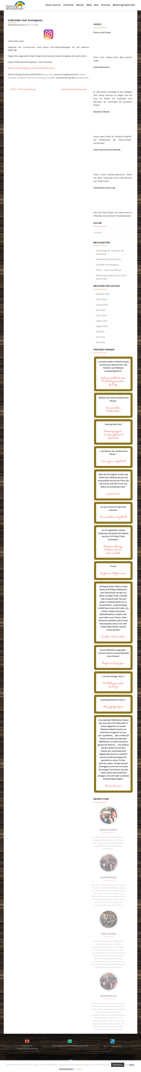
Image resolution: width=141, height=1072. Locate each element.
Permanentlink (82, 77)
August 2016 (102, 326)
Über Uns (92, 5)
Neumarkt (31, 77)
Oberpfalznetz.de (113, 707)
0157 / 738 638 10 (112, 1046)
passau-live (113, 494)
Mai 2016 (100, 342)
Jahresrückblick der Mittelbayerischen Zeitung (113, 381)
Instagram (21, 77)
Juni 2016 (100, 337)
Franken (81, 74)
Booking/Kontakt (124, 5)
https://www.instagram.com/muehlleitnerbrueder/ (31, 68)
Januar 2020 (102, 304)
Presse (105, 5)
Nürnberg (41, 77)
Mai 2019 (100, 310)
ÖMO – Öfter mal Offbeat (22, 89)
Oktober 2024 (103, 294)
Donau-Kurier (113, 786)
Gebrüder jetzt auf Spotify (75, 89)
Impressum (27, 1045)
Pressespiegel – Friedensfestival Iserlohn (113, 435)
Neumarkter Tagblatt (113, 517)
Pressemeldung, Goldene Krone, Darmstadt (113, 550)
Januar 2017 (102, 320)
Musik (80, 5)
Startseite (53, 5)
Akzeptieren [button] (118, 1065)
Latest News (49, 74)
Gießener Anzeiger (113, 663)
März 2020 (101, 299)
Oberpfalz (50, 77)
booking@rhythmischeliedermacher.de (70, 1045)
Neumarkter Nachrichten (113, 410)
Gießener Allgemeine (113, 573)
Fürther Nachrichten (113, 637)
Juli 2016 (100, 331)
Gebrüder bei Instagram (107, 264)
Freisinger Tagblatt (113, 461)
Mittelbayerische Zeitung (113, 685)
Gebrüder (12, 77)
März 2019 (101, 315)
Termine (68, 5)
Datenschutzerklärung (27, 1048)
